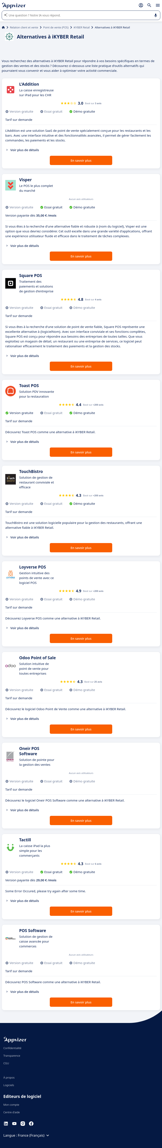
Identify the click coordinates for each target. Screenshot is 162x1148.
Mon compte (11, 1105)
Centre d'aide (11, 1112)
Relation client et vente (24, 27)
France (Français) (34, 1135)
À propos (9, 1077)
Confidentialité (12, 1048)
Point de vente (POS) (56, 27)
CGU (6, 1063)
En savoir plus (81, 160)
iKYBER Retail (82, 27)
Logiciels (8, 1085)
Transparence (11, 1055)
